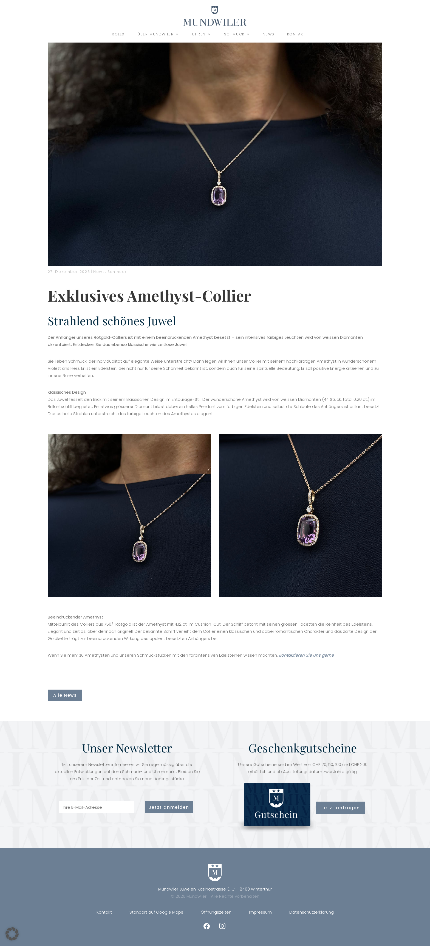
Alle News (65, 695)
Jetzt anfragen (340, 808)
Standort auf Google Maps (156, 912)
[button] (12, 934)
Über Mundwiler (158, 34)
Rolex (118, 34)
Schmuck (237, 34)
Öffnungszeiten (216, 912)
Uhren (201, 34)
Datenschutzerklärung (311, 912)
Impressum (260, 912)
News (268, 34)
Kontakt (296, 34)
